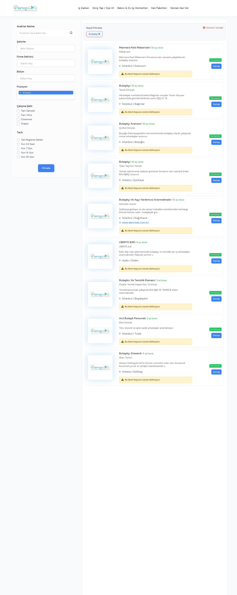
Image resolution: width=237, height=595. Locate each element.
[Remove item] (20, 92)
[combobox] (46, 48)
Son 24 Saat (28, 144)
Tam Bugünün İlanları (32, 139)
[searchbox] (20, 97)
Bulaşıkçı (94, 33)
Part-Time (26, 115)
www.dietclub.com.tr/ (135, 225)
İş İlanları (83, 8)
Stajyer (25, 123)
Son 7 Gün (26, 148)
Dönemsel (26, 119)
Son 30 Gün (27, 156)
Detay (216, 66)
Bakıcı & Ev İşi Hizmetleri (133, 8)
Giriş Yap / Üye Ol (103, 8)
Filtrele (46, 168)
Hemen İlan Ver (180, 8)
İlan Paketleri (159, 8)
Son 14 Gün (27, 152)
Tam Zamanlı (28, 110)
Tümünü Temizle (213, 27)
